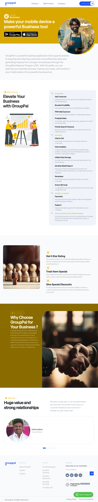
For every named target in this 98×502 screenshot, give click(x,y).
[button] (44, 448)
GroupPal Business (49, 467)
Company (62, 3)
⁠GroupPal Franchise (45, 483)
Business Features (11, 92)
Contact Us (87, 3)
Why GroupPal (17, 313)
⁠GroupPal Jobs (47, 488)
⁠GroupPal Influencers (46, 477)
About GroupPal (24, 467)
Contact (22, 474)
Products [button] (35, 3)
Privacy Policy (71, 499)
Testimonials (10, 398)
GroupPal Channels (45, 471)
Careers (22, 470)
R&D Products (48, 3)
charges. (70, 201)
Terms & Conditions (86, 499)
